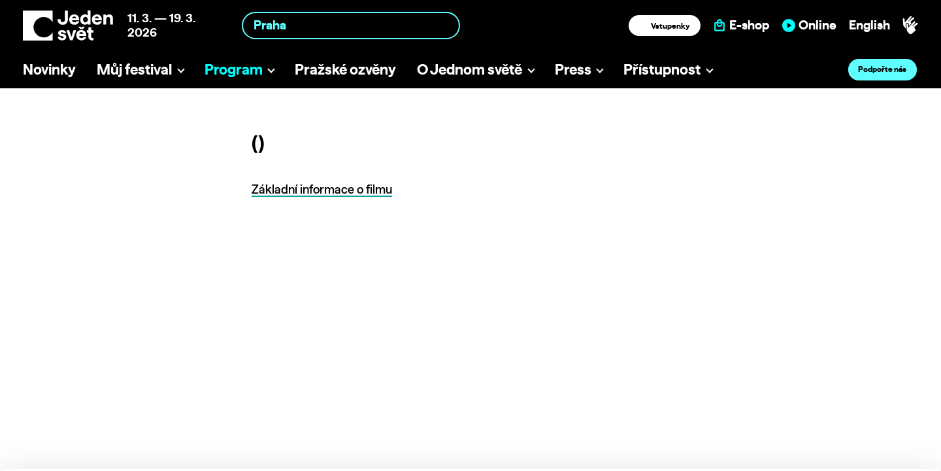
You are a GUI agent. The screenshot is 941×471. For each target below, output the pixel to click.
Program (234, 69)
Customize (832, 402)
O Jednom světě (469, 69)
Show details (201, 454)
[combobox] (351, 25)
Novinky (49, 69)
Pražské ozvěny (345, 69)
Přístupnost (662, 69)
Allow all (832, 375)
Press (573, 69)
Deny (832, 429)
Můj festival (134, 69)
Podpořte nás (882, 69)
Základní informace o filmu (322, 189)
